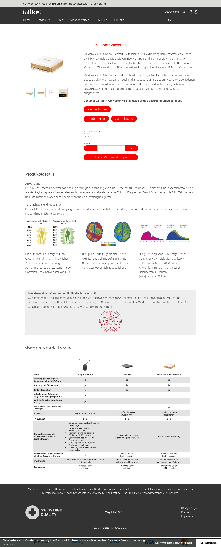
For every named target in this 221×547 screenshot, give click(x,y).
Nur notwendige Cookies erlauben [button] (173, 543)
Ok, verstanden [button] (208, 543)
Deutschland (173, 11)
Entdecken (44, 20)
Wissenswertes (79, 20)
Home (27, 20)
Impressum (187, 516)
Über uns (101, 20)
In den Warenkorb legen (111, 157)
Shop (60, 20)
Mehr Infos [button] (9, 544)
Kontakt (119, 20)
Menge (87, 143)
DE (185, 11)
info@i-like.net (113, 512)
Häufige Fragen (189, 508)
